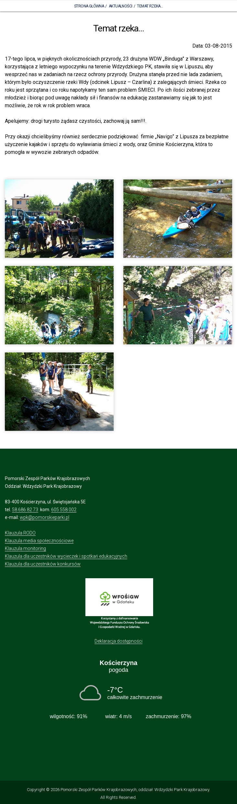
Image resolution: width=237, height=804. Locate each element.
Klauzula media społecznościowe (39, 540)
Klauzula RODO (20, 532)
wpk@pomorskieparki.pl (44, 517)
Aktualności (120, 6)
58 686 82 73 (25, 509)
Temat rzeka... (150, 6)
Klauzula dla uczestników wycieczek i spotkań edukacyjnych (66, 556)
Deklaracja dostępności (118, 641)
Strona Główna (89, 6)
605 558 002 (63, 509)
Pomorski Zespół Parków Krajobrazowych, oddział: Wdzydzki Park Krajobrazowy (135, 789)
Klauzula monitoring (25, 548)
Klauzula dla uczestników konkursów (43, 564)
